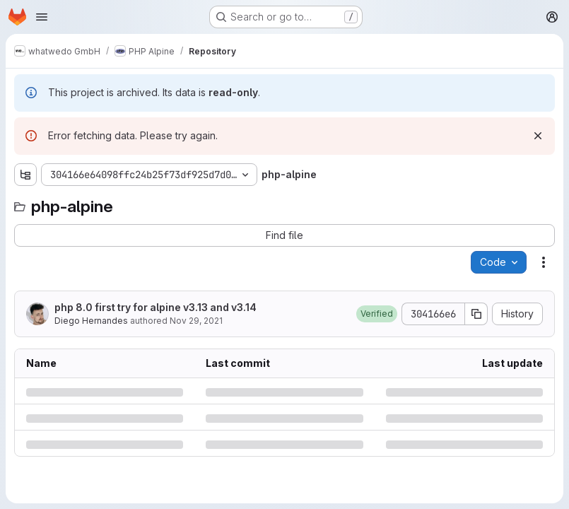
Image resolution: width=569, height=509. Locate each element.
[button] (376, 313)
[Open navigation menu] (41, 17)
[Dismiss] (537, 135)
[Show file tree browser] (25, 174)
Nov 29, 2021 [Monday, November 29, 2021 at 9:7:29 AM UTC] (196, 320)
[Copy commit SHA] (476, 314)
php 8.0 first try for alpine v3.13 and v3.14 (155, 307)
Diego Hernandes (91, 320)
